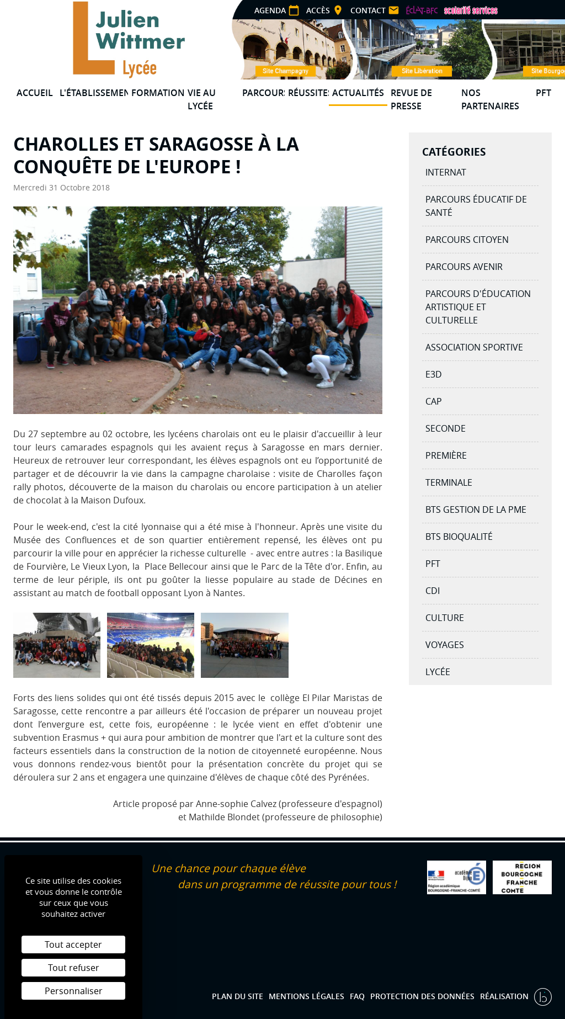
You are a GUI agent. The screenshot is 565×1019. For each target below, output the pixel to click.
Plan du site (237, 996)
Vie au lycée (202, 99)
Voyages (444, 645)
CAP (433, 401)
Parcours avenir (464, 267)
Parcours (263, 93)
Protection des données (422, 996)
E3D (433, 374)
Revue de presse (411, 99)
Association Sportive (474, 347)
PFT (543, 93)
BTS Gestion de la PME (475, 509)
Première (446, 455)
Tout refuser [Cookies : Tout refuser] (73, 968)
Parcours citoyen (467, 239)
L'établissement (94, 93)
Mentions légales (306, 996)
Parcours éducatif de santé (476, 206)
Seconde (445, 428)
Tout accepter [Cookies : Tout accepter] (73, 944)
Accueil (35, 93)
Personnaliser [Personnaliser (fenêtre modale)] (74, 991)
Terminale (448, 482)
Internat (445, 172)
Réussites (308, 93)
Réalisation (505, 996)
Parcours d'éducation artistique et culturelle (478, 307)
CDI (432, 591)
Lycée (437, 672)
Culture (444, 618)
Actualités (358, 93)
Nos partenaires (490, 99)
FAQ (357, 996)
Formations (157, 93)
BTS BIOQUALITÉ (459, 536)
